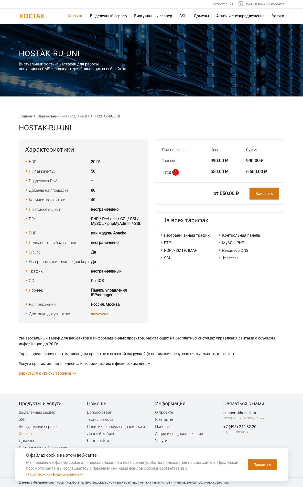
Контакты (164, 419)
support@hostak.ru (239, 412)
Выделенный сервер (108, 16)
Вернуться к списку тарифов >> (47, 373)
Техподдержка (100, 419)
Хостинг (75, 16)
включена (100, 314)
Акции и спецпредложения (240, 16)
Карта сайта (98, 440)
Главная (25, 116)
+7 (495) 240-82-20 (239, 426)
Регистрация (223, 4)
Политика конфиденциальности (116, 426)
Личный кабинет (102, 433)
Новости (163, 426)
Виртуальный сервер (153, 16)
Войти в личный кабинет (264, 4)
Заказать (264, 193)
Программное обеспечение (43, 447)
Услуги (278, 16)
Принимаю (262, 464)
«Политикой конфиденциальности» (58, 474)
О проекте (164, 412)
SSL (182, 16)
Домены (201, 16)
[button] (175, 172)
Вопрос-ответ (99, 412)
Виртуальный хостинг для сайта (63, 116)
